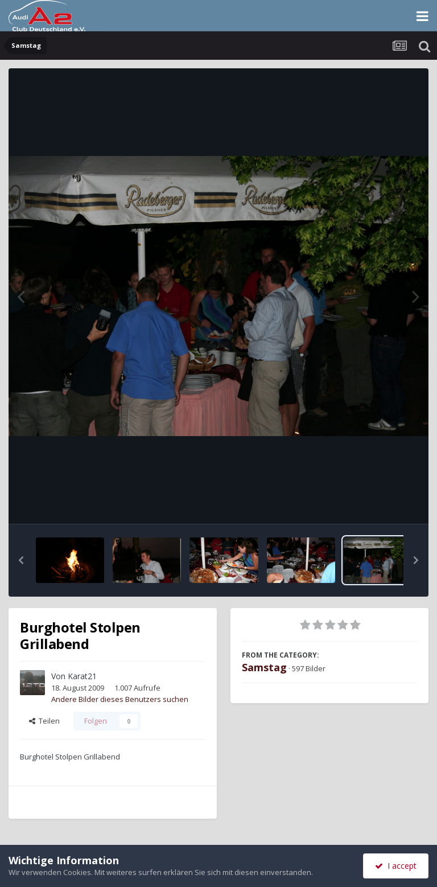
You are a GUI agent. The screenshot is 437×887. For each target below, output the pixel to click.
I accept (396, 865)
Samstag (264, 667)
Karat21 (82, 676)
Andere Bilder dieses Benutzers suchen (119, 699)
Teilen (44, 721)
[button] (21, 560)
